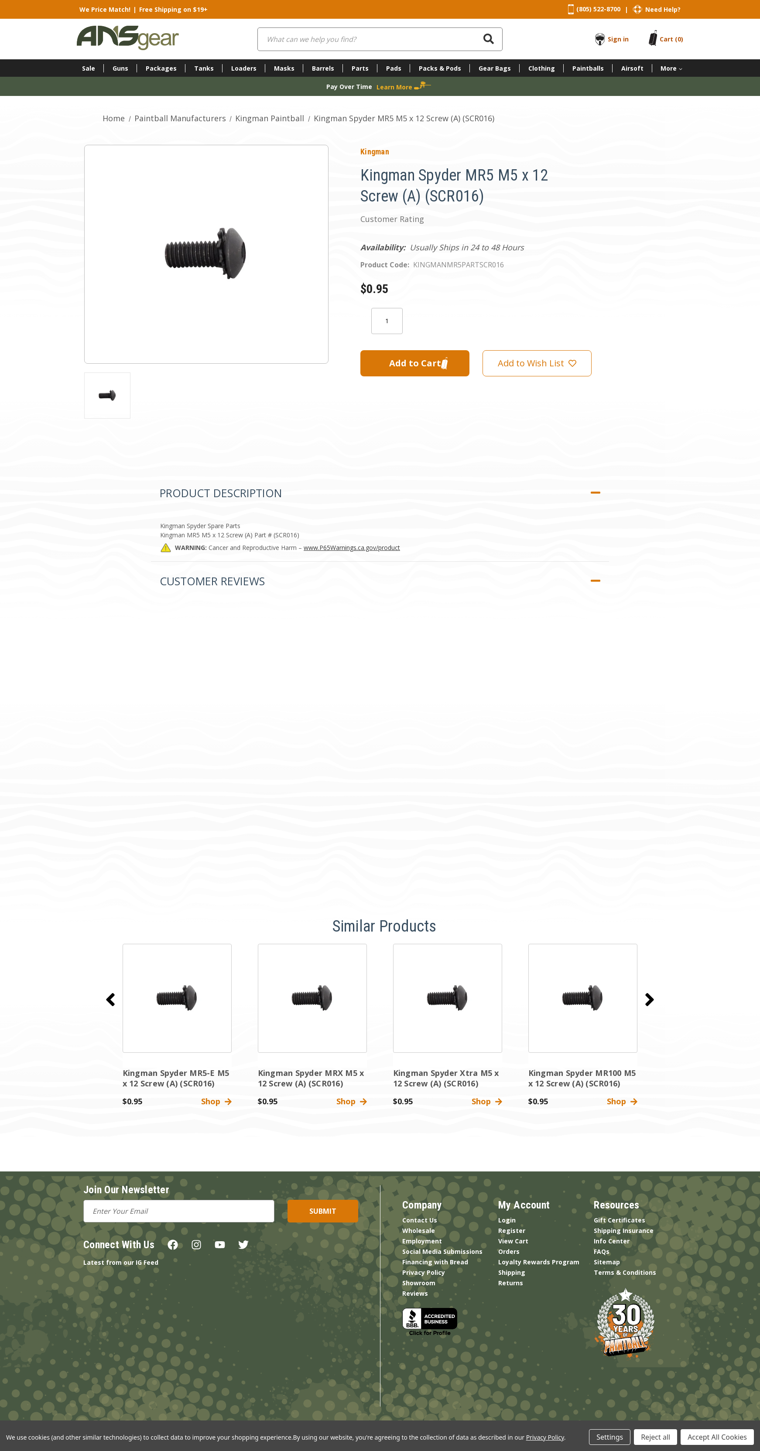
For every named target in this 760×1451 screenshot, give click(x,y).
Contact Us (419, 1220)
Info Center (612, 1241)
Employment (422, 1241)
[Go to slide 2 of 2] (110, 999)
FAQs (601, 1251)
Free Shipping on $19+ (173, 9)
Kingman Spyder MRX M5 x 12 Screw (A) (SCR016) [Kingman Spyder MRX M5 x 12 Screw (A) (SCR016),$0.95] (311, 1078)
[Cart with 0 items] (671, 39)
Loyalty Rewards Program (538, 1262)
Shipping (511, 1272)
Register (511, 1230)
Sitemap (607, 1262)
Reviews (415, 1293)
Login (507, 1220)
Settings (609, 1437)
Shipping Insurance (624, 1230)
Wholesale (418, 1230)
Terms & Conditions (625, 1272)
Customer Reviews (212, 581)
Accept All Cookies (717, 1437)
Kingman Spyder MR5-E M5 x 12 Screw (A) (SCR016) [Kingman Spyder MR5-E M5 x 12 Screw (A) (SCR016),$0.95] (176, 1078)
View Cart (513, 1241)
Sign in (618, 39)
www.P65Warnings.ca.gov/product (352, 547)
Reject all (655, 1437)
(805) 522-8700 (598, 9)
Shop (216, 1101)
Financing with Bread (435, 1262)
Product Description (221, 492)
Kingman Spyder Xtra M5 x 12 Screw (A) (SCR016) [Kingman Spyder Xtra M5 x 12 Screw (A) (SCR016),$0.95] (446, 1078)
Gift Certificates (619, 1220)
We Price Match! (104, 9)
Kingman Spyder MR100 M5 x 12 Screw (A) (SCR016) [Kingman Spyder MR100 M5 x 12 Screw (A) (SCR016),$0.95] (582, 1078)
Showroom (418, 1283)
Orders (509, 1251)
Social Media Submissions (442, 1251)
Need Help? (663, 9)
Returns (510, 1283)
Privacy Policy (423, 1272)
